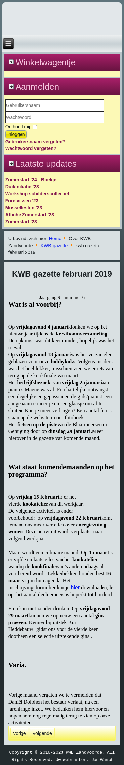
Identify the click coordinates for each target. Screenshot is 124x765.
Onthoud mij (17, 126)
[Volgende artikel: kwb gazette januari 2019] (42, 733)
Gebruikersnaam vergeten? (35, 141)
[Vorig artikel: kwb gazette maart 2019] (19, 733)
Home (55, 238)
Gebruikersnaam (5, 111)
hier (75, 587)
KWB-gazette (54, 245)
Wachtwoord (5, 123)
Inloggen (16, 134)
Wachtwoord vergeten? (30, 148)
